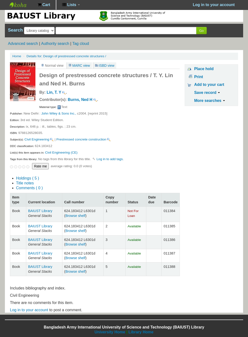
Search (15, 30)
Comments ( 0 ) (29, 188)
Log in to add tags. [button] (110, 159)
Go (201, 30)
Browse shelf (75, 216)
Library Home (140, 332)
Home (16, 56)
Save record (207, 92)
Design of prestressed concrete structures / (66, 56)
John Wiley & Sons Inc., (58, 113)
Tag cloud (80, 43)
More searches (209, 101)
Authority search (55, 43)
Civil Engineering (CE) (61, 152)
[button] (44, 5)
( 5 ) (27, 178)
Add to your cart (209, 84)
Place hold (204, 69)
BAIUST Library (22, 5)
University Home (110, 332)
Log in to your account (29, 310)
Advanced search (23, 43)
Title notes (25, 183)
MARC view (81, 65)
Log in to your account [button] (214, 5)
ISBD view (106, 65)
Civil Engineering (37, 139)
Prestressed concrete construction (81, 139)
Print (198, 77)
